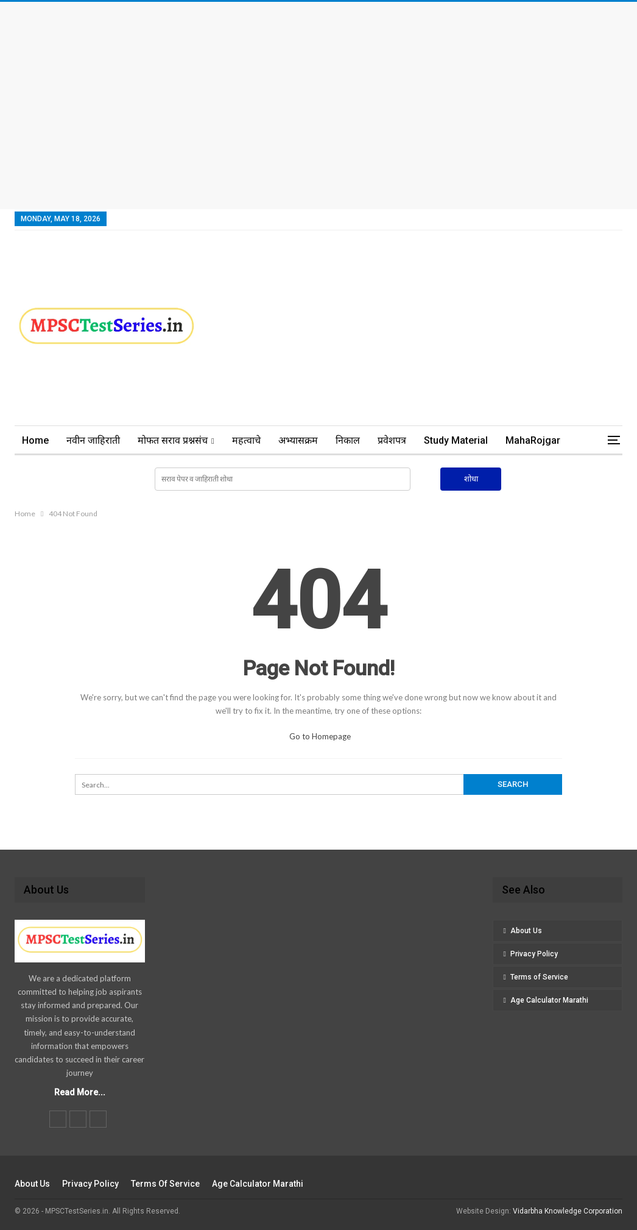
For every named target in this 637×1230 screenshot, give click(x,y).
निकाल (348, 440)
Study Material (456, 440)
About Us (526, 930)
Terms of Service (539, 977)
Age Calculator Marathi (549, 1000)
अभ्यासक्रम (298, 440)
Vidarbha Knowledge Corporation (567, 1211)
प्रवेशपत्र (392, 440)
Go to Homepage (320, 736)
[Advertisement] (318, 105)
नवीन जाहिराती (93, 440)
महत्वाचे (246, 440)
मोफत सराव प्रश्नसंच (173, 440)
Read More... (79, 1092)
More (517, 440)
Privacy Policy (534, 954)
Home (35, 440)
